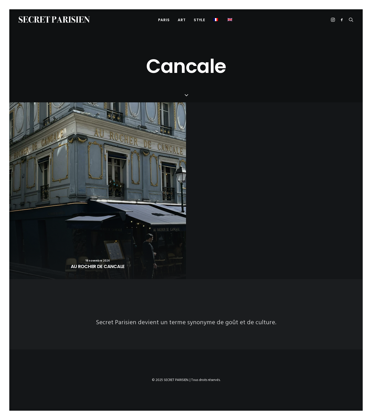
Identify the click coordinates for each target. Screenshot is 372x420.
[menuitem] (163, 20)
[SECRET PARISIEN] (54, 19)
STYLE (199, 19)
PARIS (164, 19)
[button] (216, 19)
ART (181, 19)
